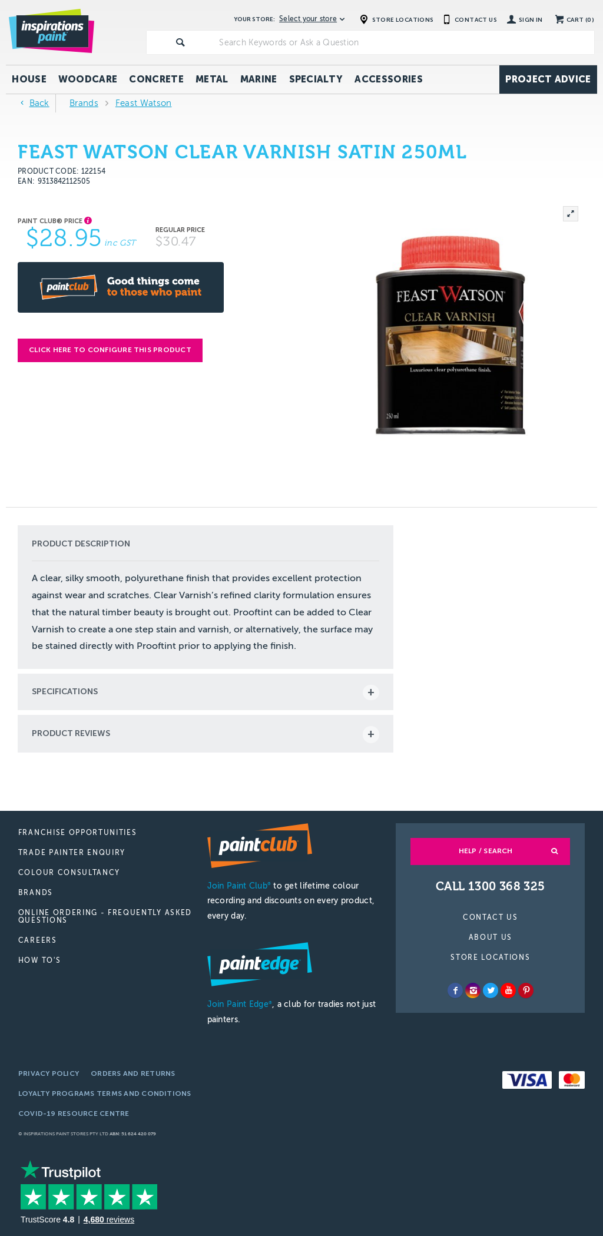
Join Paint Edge (239, 1004)
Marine (258, 79)
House (29, 79)
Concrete (156, 79)
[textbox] (404, 42)
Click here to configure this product (110, 350)
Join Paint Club (239, 886)
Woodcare (88, 79)
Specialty (316, 79)
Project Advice (548, 79)
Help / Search (486, 851)
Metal (212, 79)
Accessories (388, 79)
